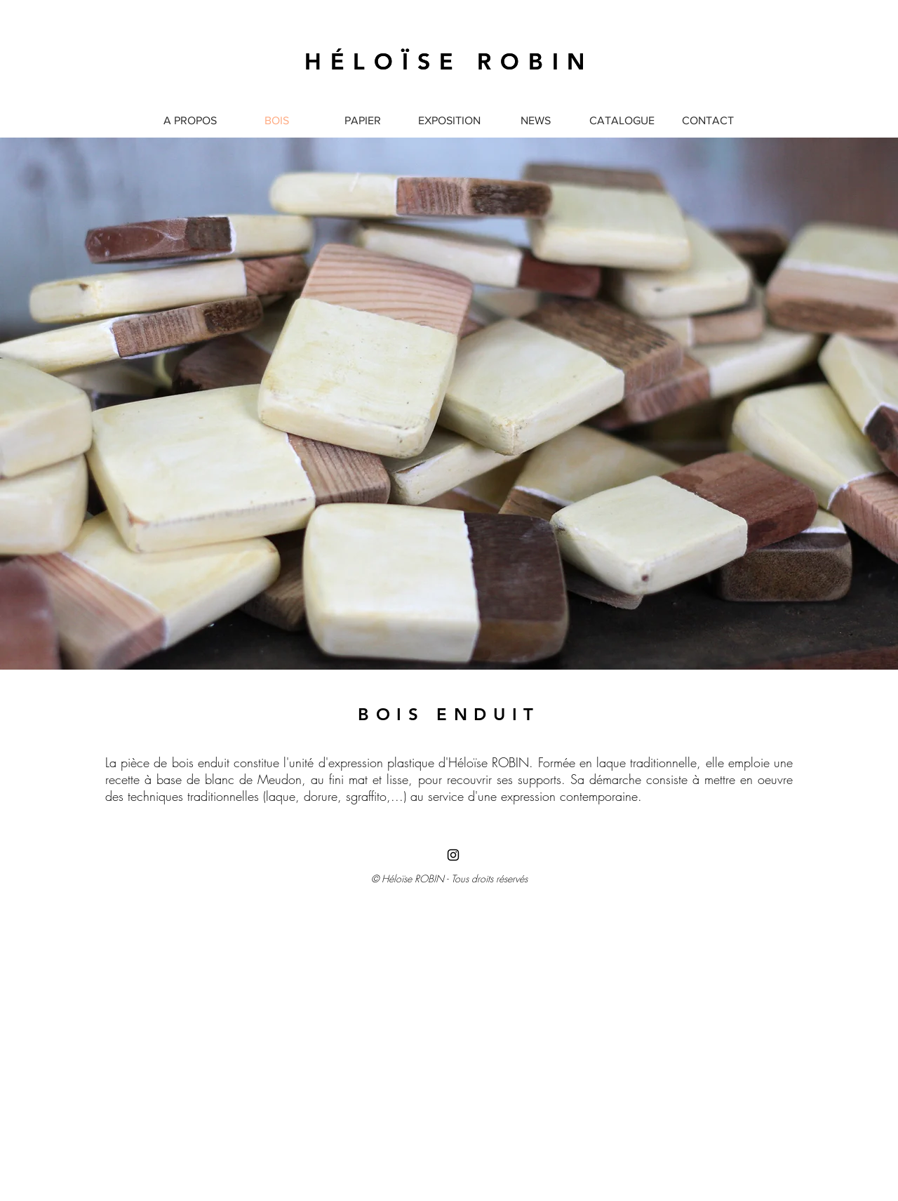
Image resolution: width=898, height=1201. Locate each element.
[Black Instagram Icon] (453, 855)
